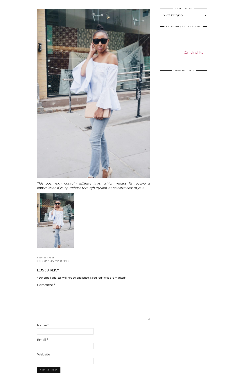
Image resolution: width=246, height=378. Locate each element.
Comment (46, 285)
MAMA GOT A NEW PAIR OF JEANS (53, 259)
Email (42, 340)
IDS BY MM (6, 3)
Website (43, 354)
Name (43, 325)
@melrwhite (193, 52)
